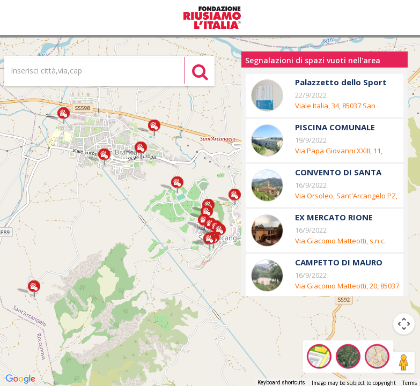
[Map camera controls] (404, 324)
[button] (63, 115)
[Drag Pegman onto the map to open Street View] (404, 362)
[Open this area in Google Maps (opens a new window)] (20, 379)
